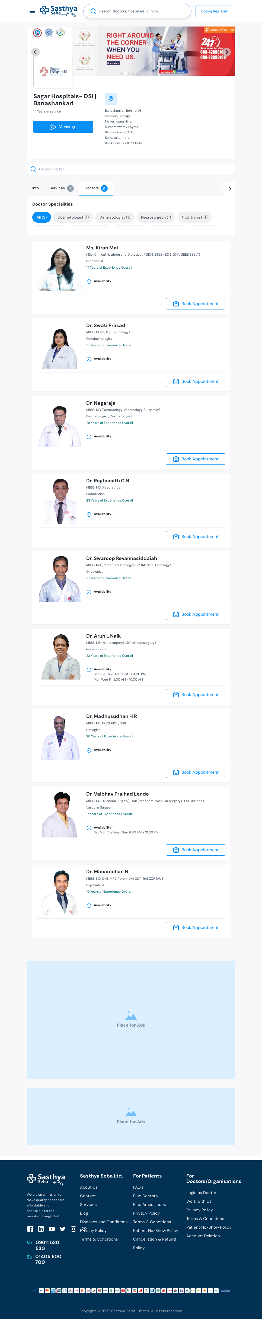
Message (63, 127)
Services (88, 1204)
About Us (89, 1187)
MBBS (90, 332)
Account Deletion (203, 1236)
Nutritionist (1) (194, 217)
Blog (84, 1213)
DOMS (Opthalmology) (113, 332)
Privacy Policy (93, 1230)
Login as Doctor (201, 1192)
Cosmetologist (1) (73, 217)
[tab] (121, 73)
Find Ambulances (149, 1204)
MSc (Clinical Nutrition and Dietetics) (114, 254)
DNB (123, 723)
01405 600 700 (48, 1259)
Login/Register (214, 11)
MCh (114, 723)
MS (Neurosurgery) (110, 643)
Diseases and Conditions (104, 1222)
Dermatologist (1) (115, 217)
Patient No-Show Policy (155, 1230)
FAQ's (138, 1187)
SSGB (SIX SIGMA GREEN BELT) (177, 254)
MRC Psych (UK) (122, 878)
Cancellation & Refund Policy (154, 1243)
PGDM (148, 254)
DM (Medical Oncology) (153, 565)
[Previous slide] (35, 52)
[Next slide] (226, 52)
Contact (88, 1196)
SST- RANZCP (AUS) (149, 878)
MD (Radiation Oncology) (115, 565)
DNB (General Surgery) (112, 801)
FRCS (106, 723)
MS (98, 723)
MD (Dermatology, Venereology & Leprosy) (128, 410)
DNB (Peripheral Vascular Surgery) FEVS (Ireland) (167, 801)
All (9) (42, 217)
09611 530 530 (47, 1245)
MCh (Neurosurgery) (140, 643)
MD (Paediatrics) (108, 487)
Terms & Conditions (99, 1239)
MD (98, 878)
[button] (32, 11)
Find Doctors (145, 1196)
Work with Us (199, 1201)
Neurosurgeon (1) (156, 217)
